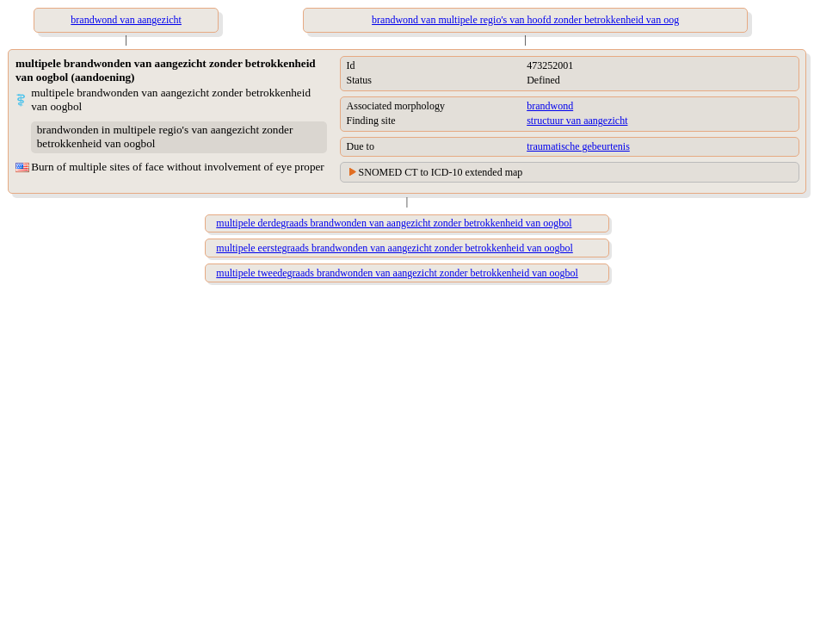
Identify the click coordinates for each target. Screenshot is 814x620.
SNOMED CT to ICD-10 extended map (441, 172)
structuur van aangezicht (577, 121)
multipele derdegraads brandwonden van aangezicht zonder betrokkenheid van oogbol (393, 223)
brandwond (550, 106)
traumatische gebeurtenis (578, 146)
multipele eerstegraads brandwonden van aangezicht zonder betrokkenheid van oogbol (394, 248)
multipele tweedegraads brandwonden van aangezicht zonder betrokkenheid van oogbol (397, 273)
